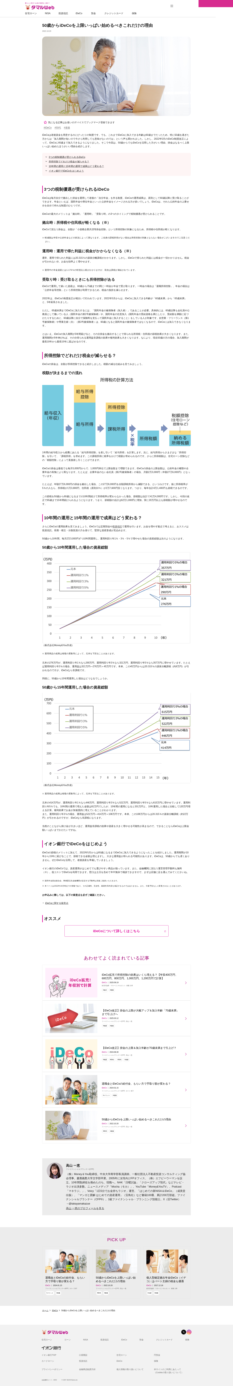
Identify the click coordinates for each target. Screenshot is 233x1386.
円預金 (157, 1355)
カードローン (48, 1361)
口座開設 (83, 1355)
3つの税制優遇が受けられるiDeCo (67, 157)
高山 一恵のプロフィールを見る (85, 1208)
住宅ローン (48, 13)
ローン (67, 1339)
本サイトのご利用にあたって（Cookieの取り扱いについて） (168, 1371)
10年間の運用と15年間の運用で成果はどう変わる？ (76, 166)
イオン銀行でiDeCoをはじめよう (66, 171)
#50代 (58, 127)
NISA (65, 13)
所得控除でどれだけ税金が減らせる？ (69, 161)
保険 (151, 13)
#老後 (67, 127)
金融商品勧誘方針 (87, 1369)
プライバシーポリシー (52, 1369)
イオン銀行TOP (49, 1355)
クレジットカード (131, 13)
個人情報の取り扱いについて (130, 1369)
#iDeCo (48, 127)
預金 (110, 13)
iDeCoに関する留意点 (56, 903)
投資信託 (80, 13)
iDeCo (96, 13)
